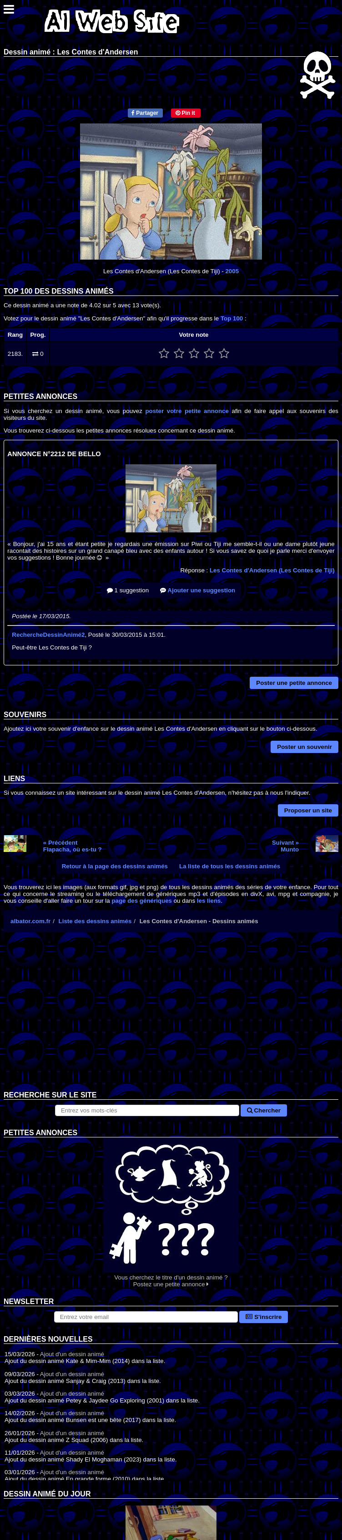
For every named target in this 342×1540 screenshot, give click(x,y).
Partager (144, 113)
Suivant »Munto (285, 846)
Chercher (264, 1110)
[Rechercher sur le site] (147, 1110)
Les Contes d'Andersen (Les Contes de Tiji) (272, 570)
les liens (209, 900)
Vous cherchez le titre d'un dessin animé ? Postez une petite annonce (171, 1212)
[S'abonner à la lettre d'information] (146, 1317)
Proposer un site (308, 810)
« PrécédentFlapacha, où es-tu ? (72, 846)
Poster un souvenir (304, 746)
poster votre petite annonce (186, 411)
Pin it (185, 113)
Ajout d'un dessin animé (72, 1354)
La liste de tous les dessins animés (229, 866)
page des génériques (141, 900)
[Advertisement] (171, 1018)
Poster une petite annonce (294, 682)
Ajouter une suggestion (197, 590)
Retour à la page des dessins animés (115, 866)
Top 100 (232, 318)
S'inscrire (264, 1317)
